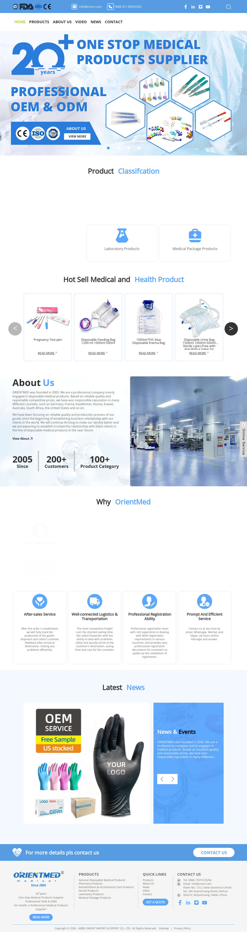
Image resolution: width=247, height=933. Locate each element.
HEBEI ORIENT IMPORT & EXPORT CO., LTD (104, 929)
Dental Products (89, 891)
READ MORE (41, 918)
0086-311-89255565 (128, 7)
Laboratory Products (122, 249)
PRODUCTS (89, 875)
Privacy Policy (182, 929)
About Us (168, 21)
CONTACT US (214, 853)
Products (145, 21)
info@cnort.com (90, 7)
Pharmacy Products (91, 884)
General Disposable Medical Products (102, 881)
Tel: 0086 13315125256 (197, 881)
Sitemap (164, 929)
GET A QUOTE (155, 903)
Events (176, 733)
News (202, 21)
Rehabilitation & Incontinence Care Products (106, 888)
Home (126, 21)
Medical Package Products (195, 249)
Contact (220, 21)
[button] (231, 329)
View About (22, 440)
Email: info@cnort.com (197, 885)
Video (187, 21)
